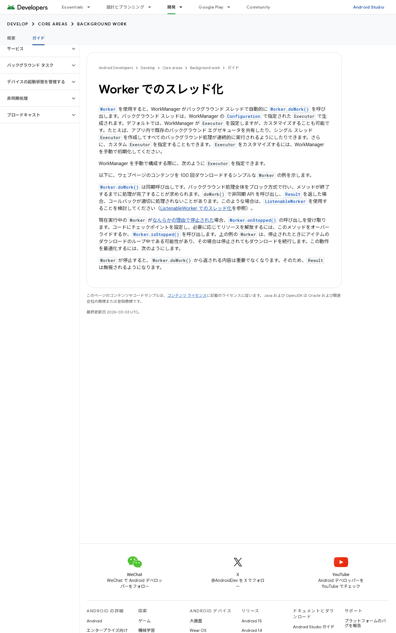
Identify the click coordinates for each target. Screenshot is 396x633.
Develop (17, 24)
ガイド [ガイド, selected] (38, 38)
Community (258, 7)
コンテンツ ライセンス (187, 295)
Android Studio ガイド (314, 626)
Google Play (211, 7)
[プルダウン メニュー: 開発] (183, 7)
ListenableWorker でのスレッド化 (196, 208)
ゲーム (144, 621)
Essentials (72, 7)
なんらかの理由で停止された (183, 220)
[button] (35, 48)
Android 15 (251, 621)
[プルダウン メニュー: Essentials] (91, 7)
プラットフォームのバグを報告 (365, 623)
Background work (102, 24)
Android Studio (368, 7)
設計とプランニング (125, 7)
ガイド (233, 67)
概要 (11, 38)
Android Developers (116, 67)
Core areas (53, 24)
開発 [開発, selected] (171, 7)
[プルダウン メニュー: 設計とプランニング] (152, 7)
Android (94, 621)
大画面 (196, 621)
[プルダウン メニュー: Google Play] (231, 7)
